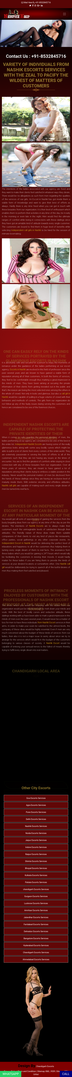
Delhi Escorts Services (36, 819)
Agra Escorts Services (36, 805)
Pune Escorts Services (36, 812)
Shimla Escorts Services (36, 861)
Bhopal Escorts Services (36, 868)
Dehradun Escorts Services (36, 931)
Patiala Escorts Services (36, 882)
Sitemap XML (43, 1071)
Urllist (36, 1074)
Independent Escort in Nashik (16, 543)
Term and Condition (27, 1071)
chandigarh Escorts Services (36, 889)
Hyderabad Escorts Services (36, 945)
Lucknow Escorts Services (36, 903)
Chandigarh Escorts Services (36, 952)
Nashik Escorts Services (36, 826)
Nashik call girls (9, 485)
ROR (53, 1071)
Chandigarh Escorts (45, 1066)
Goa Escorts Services (36, 798)
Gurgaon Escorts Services (36, 896)
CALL (65, 1074)
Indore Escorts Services (36, 847)
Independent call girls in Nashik (26, 230)
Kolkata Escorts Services (36, 875)
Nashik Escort (53, 643)
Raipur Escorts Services (36, 854)
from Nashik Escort (46, 622)
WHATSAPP (11, 1074)
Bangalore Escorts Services (36, 938)
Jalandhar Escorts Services (36, 917)
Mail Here (28, 2)
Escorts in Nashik (18, 369)
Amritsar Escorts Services (36, 910)
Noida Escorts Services (36, 833)
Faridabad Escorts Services (36, 924)
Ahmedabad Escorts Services (36, 959)
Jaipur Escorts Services (36, 840)
